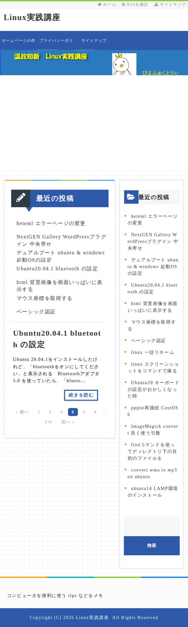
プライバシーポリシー (56, 44)
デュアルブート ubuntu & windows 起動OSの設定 (153, 267)
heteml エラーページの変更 (51, 223)
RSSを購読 (136, 4)
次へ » (68, 422)
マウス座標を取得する (45, 298)
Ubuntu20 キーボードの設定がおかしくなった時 (154, 389)
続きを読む (81, 395)
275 (49, 422)
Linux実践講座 (32, 17)
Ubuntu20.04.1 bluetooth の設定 (57, 268)
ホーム (107, 4)
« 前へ (22, 412)
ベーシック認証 (36, 311)
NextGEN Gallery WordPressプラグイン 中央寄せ (153, 241)
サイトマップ (170, 4)
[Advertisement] (94, 123)
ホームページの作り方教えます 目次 (18, 44)
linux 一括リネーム (152, 352)
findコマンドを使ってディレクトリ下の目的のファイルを (152, 451)
